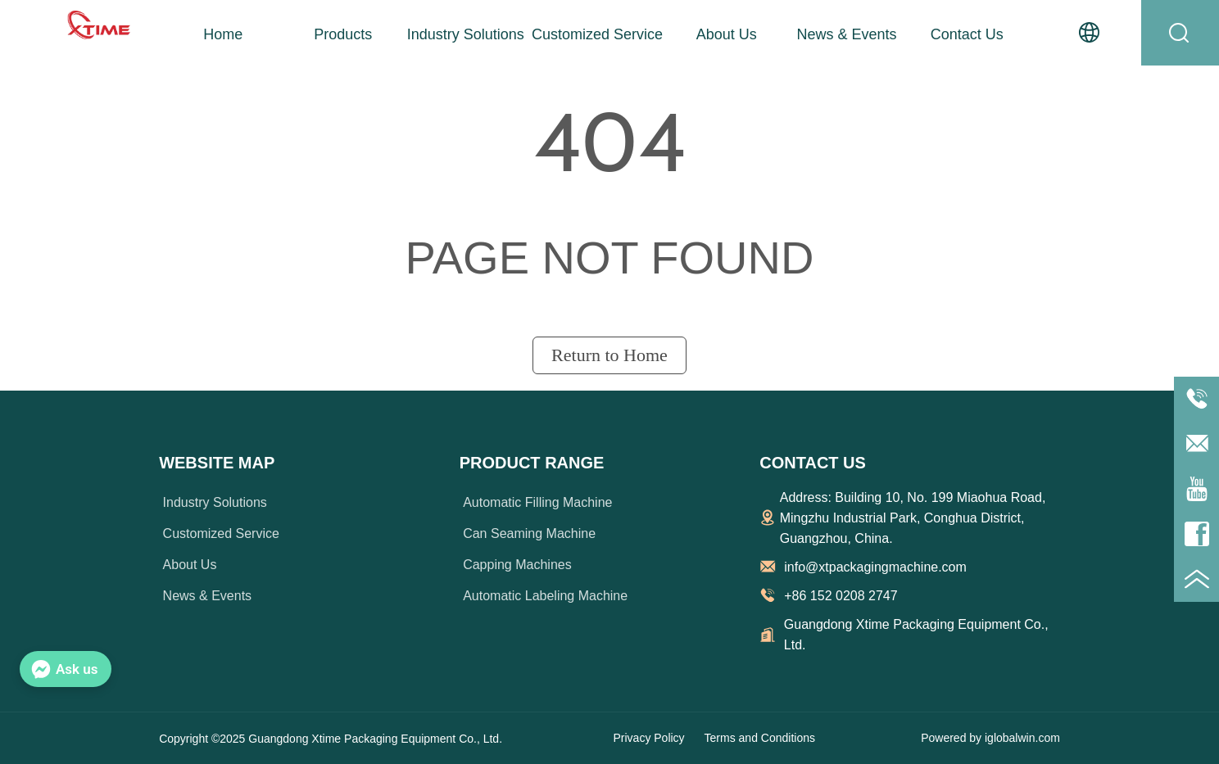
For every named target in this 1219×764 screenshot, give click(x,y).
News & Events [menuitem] (847, 34)
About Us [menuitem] (726, 34)
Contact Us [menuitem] (967, 34)
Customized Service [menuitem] (597, 34)
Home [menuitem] (222, 34)
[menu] (595, 34)
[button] (342, 35)
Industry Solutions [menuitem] (465, 34)
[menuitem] (343, 34)
